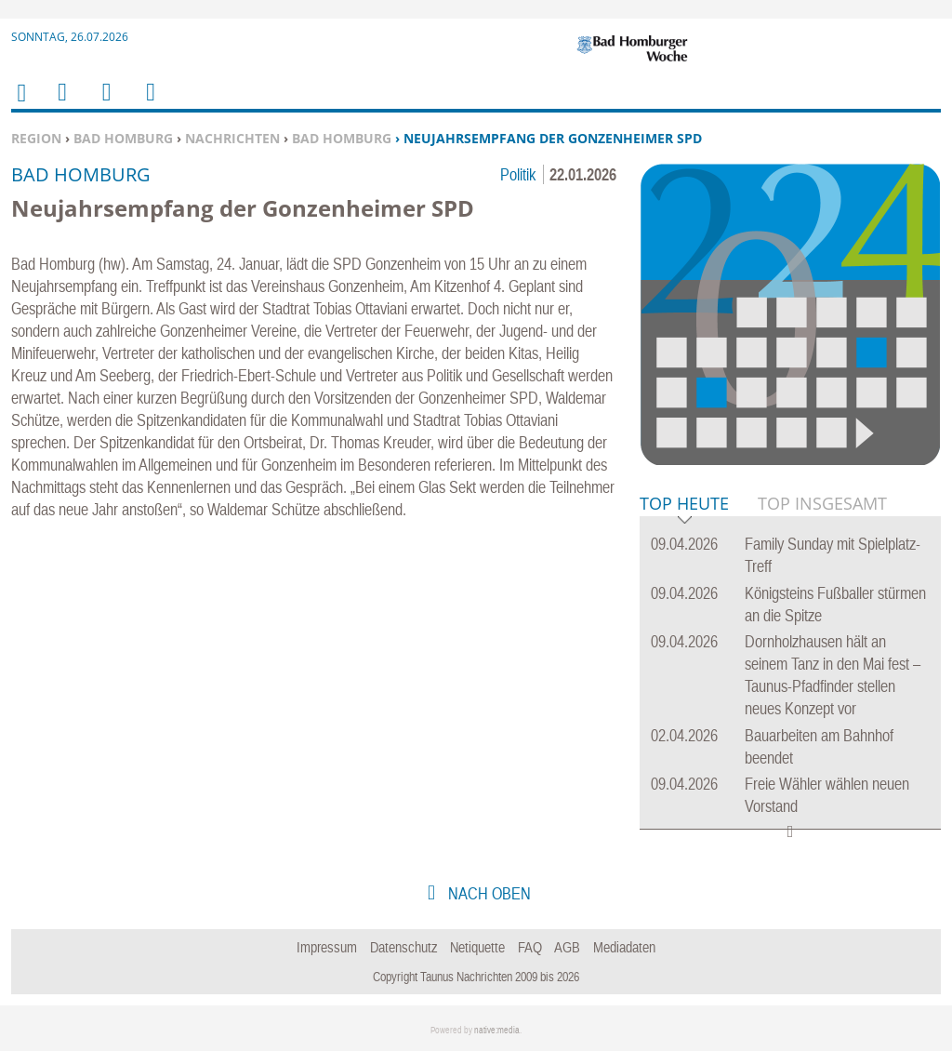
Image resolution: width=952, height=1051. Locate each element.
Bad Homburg (123, 138)
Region (36, 138)
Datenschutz (404, 946)
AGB (567, 946)
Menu (61, 104)
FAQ (530, 946)
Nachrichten (232, 138)
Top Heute (684, 504)
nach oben (487, 893)
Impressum (327, 946)
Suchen (103, 104)
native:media (497, 1030)
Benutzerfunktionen (149, 104)
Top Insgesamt (822, 503)
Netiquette (477, 946)
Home (20, 104)
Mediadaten (624, 946)
